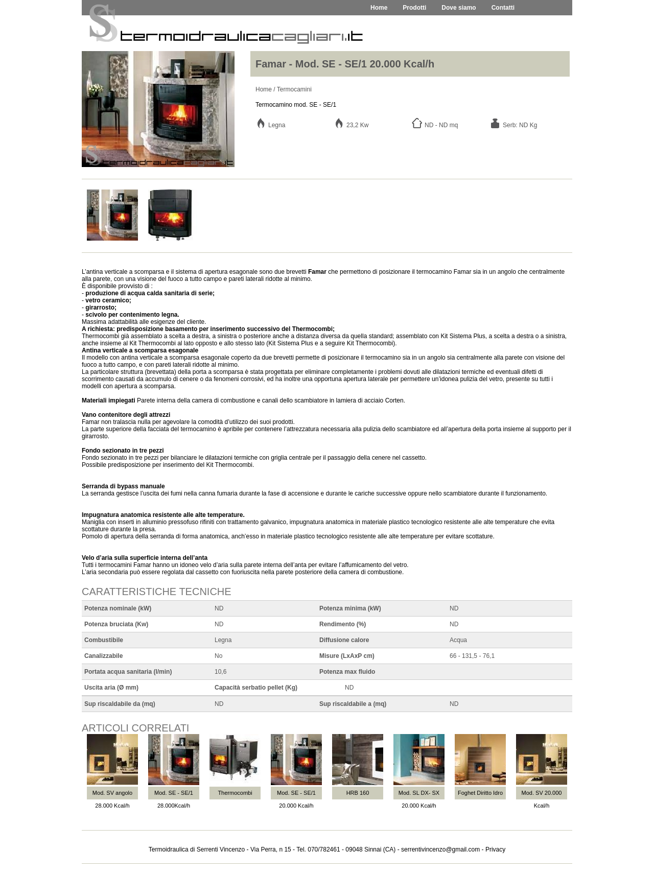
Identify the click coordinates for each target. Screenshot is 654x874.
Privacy (495, 849)
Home (263, 89)
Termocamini (294, 89)
